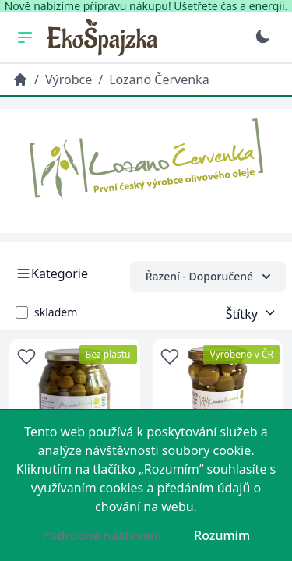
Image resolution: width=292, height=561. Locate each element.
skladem (55, 312)
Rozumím (222, 535)
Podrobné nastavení (101, 535)
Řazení (208, 276)
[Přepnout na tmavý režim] (262, 36)
